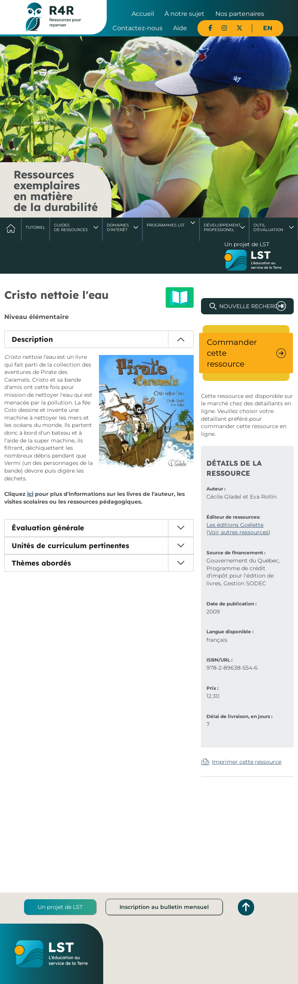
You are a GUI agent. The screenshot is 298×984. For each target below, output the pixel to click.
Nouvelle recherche (252, 306)
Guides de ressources (71, 227)
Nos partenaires (239, 13)
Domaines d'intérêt (118, 227)
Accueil (143, 13)
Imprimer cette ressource (246, 761)
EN (267, 28)
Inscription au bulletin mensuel (164, 906)
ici (30, 493)
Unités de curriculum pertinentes (70, 545)
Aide (180, 28)
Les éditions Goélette (234, 524)
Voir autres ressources (238, 532)
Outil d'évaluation (268, 227)
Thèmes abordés (41, 563)
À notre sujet (184, 13)
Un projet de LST (60, 906)
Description (32, 339)
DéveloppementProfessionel (222, 227)
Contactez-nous (138, 28)
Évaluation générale (48, 527)
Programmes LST (166, 225)
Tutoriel (35, 227)
